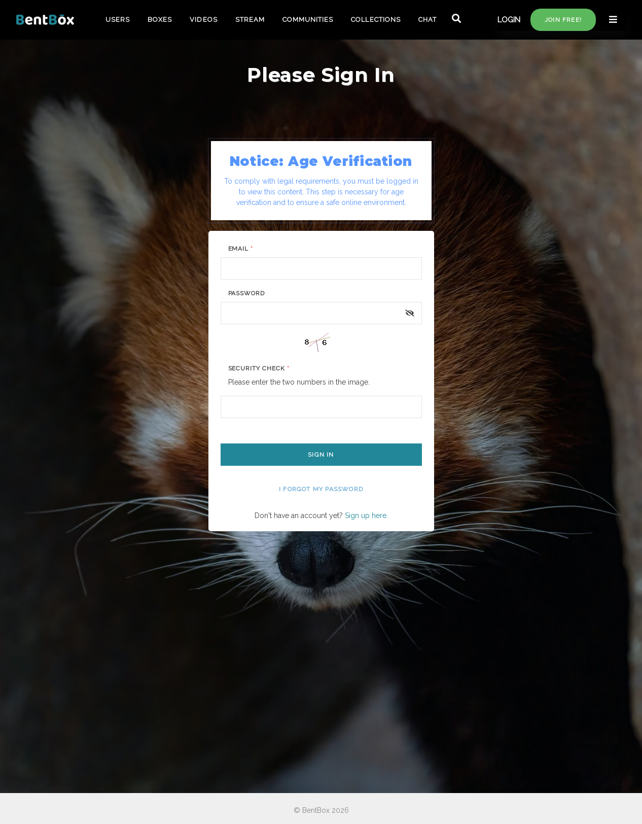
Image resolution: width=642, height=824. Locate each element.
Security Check (259, 368)
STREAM (250, 19)
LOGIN (508, 19)
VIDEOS (203, 19)
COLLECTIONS (375, 19)
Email (241, 248)
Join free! (563, 19)
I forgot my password (321, 489)
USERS (117, 19)
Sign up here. (366, 515)
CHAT (427, 19)
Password (246, 293)
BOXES (160, 19)
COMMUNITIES (307, 19)
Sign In (321, 454)
